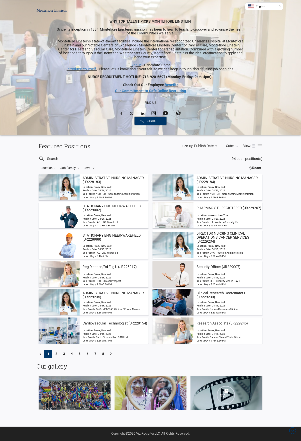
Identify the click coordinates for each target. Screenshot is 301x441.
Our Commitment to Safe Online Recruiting (150, 91)
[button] (264, 6)
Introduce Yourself (82, 69)
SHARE (152, 121)
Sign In (136, 65)
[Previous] (41, 354)
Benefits (171, 85)
